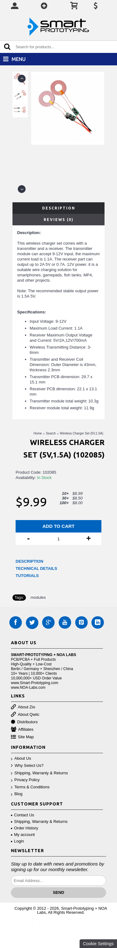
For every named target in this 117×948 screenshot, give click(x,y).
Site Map (22, 737)
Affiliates (22, 729)
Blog (16, 794)
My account (23, 834)
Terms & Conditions (30, 787)
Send (58, 892)
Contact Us (22, 815)
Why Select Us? (27, 765)
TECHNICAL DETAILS (36, 568)
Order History (24, 828)
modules (38, 597)
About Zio (23, 707)
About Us (21, 758)
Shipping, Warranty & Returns (39, 773)
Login (17, 841)
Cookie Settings (98, 943)
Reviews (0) (59, 220)
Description (58, 208)
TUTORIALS (27, 575)
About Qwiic (25, 714)
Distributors (24, 722)
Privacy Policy (25, 780)
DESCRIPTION (29, 561)
